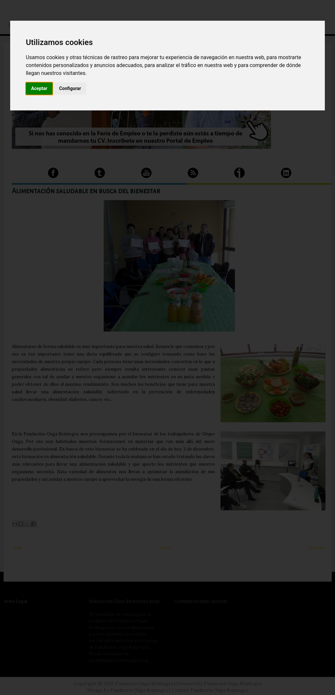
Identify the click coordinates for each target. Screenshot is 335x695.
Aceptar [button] (39, 88)
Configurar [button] (70, 88)
